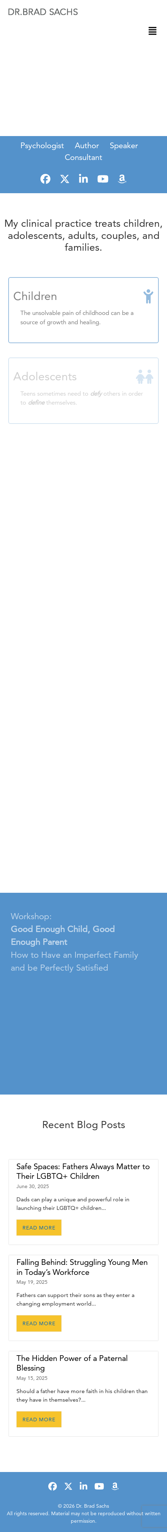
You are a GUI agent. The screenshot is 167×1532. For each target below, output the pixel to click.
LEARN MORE (83, 124)
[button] (153, 31)
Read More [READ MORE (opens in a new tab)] (39, 1228)
